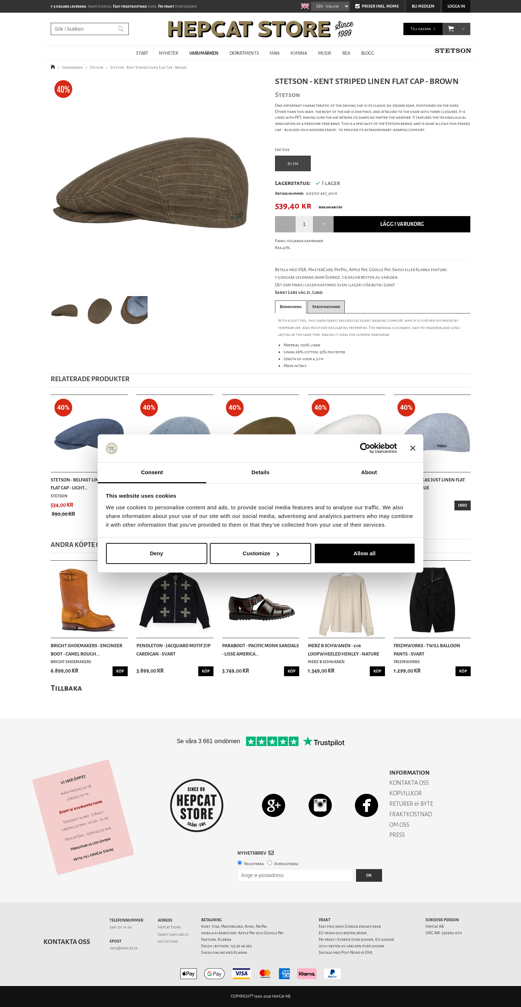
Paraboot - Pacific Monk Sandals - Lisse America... (260, 649)
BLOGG (367, 53)
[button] (451, 29)
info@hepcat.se (123, 948)
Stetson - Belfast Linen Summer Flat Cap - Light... (88, 484)
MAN (275, 53)
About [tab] (369, 472)
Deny (156, 553)
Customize (261, 553)
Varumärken (72, 67)
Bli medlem (423, 6)
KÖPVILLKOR (405, 793)
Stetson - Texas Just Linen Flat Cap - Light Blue (429, 484)
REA (346, 53)
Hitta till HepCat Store (93, 854)
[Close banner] (412, 448)
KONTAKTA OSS (409, 783)
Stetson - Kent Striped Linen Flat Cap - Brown (148, 67)
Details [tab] (260, 472)
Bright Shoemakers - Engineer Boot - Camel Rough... (86, 649)
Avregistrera (286, 864)
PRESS (397, 835)
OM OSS (399, 825)
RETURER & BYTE (411, 804)
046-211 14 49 (121, 927)
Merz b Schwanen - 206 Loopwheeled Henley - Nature (343, 649)
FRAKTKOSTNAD (410, 814)
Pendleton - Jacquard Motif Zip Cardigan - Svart (173, 649)
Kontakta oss (66, 942)
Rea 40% (282, 247)
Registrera (254, 864)
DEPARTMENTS (244, 53)
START (142, 53)
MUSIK (324, 53)
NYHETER (168, 53)
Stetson (96, 67)
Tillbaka (66, 688)
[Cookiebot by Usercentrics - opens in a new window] (365, 448)
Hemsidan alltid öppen (90, 844)
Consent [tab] (152, 472)
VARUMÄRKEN (204, 53)
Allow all (364, 553)
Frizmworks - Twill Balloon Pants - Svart (427, 649)
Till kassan (421, 28)
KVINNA (299, 53)
